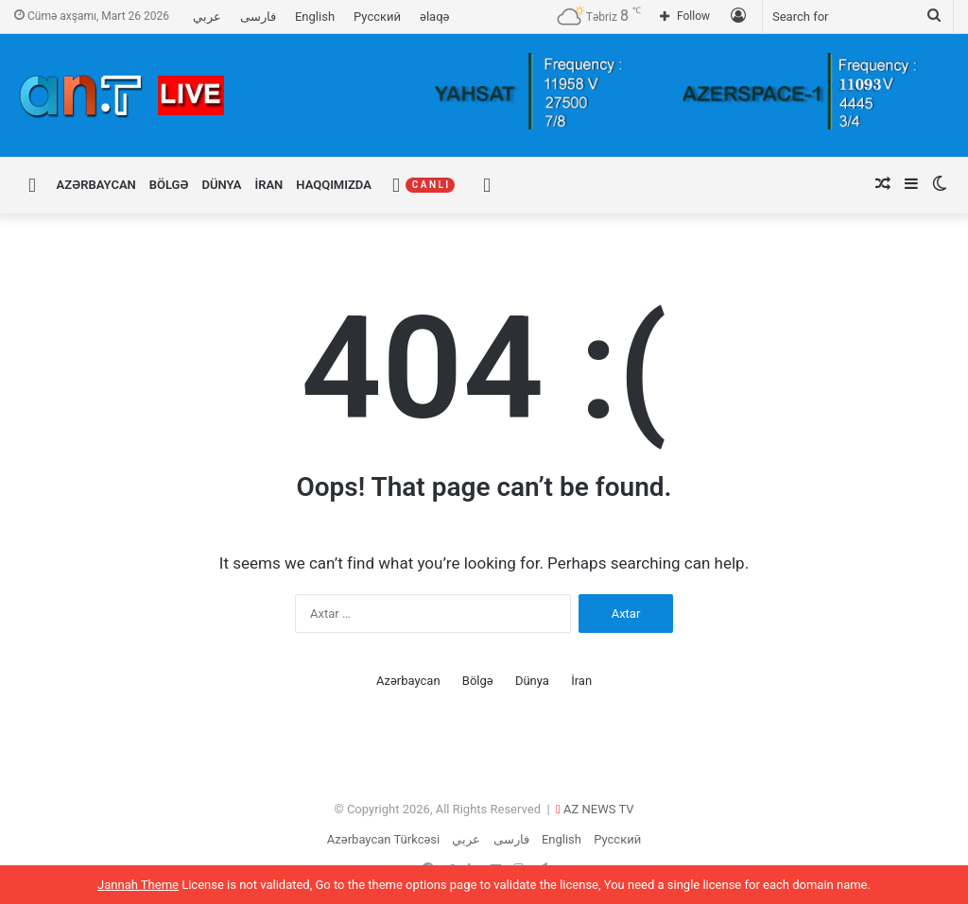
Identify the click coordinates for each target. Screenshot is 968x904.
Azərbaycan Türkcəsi (383, 839)
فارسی (258, 16)
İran (268, 185)
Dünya (222, 185)
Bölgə (169, 185)
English (315, 16)
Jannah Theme (138, 885)
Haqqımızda (334, 185)
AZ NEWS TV (598, 809)
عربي (207, 16)
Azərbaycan (96, 185)
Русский (377, 16)
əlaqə (434, 16)
